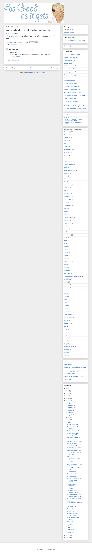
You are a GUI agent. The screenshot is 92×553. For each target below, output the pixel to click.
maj (69, 422)
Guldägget (67, 199)
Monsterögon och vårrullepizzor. (72, 514)
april (69, 525)
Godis (65, 311)
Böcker (66, 187)
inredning (66, 288)
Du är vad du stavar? (73, 431)
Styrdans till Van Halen (70, 98)
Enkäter (66, 255)
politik (65, 226)
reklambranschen (69, 346)
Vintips (66, 282)
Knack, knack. (71, 521)
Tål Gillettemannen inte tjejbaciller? (73, 485)
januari (70, 532)
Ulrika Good (69, 29)
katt (65, 176)
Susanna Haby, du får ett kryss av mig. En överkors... (74, 480)
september (71, 412)
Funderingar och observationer (72, 276)
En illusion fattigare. (72, 476)
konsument (67, 332)
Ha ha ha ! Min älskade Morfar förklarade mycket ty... (72, 372)
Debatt (66, 140)
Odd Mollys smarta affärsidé (72, 86)
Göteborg (66, 173)
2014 (67, 391)
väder (65, 355)
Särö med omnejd (69, 170)
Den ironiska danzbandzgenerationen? (74, 502)
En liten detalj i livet (72, 424)
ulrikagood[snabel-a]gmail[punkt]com (74, 40)
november (70, 407)
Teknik (66, 320)
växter (66, 296)
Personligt (20, 44)
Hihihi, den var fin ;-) (69, 364)
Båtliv (65, 299)
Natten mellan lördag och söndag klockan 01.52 (74, 495)
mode (65, 238)
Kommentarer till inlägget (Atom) (36, 72)
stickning (66, 270)
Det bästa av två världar (70, 66)
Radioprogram (68, 217)
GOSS (66, 158)
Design (66, 305)
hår (65, 243)
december (70, 405)
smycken (66, 352)
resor (65, 293)
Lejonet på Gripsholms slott (71, 69)
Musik (65, 155)
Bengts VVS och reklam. (71, 120)
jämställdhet (67, 235)
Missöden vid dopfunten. (74, 450)
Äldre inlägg (54, 68)
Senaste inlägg (10, 68)
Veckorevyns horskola (70, 72)
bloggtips (66, 202)
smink (65, 240)
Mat (65, 190)
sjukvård (66, 349)
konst (65, 329)
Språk (65, 167)
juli (68, 417)
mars (69, 527)
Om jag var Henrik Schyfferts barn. (72, 444)
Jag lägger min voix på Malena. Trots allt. (73, 491)
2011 (67, 398)
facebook (66, 285)
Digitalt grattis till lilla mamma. (73, 427)
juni (69, 420)
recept (66, 267)
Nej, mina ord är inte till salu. (72, 54)
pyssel (66, 252)
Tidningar (66, 152)
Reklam (66, 137)
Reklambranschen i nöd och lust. (73, 118)
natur (65, 341)
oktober (70, 410)
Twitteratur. (70, 488)
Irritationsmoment (69, 314)
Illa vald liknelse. (71, 462)
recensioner (67, 185)
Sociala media (68, 164)
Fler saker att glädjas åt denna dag (73, 438)
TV (65, 143)
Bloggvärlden (14, 44)
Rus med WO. (71, 511)
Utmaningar (67, 261)
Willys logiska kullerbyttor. (74, 447)
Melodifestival (68, 317)
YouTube (66, 193)
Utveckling (67, 279)
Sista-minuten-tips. (72, 474)
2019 (67, 388)
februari (70, 529)
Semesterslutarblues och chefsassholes (71, 102)
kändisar (66, 220)
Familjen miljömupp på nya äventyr (74, 75)
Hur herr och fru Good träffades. (73, 92)
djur (65, 326)
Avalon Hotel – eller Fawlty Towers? (74, 106)
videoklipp (67, 273)
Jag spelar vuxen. (72, 506)
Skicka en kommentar (13, 60)
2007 (67, 537)
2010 (67, 400)
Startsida (33, 68)
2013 (67, 393)
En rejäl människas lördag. (71, 78)
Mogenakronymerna (69, 60)
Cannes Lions (68, 161)
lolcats (66, 291)
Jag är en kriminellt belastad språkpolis (75, 108)
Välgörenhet (67, 323)
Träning (66, 179)
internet (66, 229)
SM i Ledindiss (68, 63)
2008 (67, 535)
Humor (66, 258)
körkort (66, 338)
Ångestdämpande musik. (74, 498)
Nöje (65, 214)
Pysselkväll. (70, 509)
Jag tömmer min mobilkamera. (71, 470)
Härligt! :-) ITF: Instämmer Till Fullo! (74, 376)
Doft (65, 308)
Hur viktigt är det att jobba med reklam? (75, 95)
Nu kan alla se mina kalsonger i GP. (72, 434)
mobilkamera (67, 223)
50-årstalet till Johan (69, 80)
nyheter (66, 249)
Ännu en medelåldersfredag (72, 89)
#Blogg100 (67, 196)
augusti (70, 415)
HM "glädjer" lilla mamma (71, 83)
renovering (67, 205)
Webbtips (66, 264)
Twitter (66, 211)
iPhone (66, 246)
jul (64, 232)
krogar (66, 335)
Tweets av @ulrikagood (70, 46)
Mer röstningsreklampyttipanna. (74, 458)
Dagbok (66, 302)
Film (65, 182)
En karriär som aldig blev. (71, 57)
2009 (67, 403)
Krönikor (66, 208)
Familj (65, 146)
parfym (66, 343)
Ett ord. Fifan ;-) (68, 379)
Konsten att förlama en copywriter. (73, 119)
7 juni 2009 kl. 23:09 (15, 56)
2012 (67, 395)
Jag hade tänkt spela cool (74, 441)
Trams (66, 135)
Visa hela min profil (69, 32)
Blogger (53, 549)
